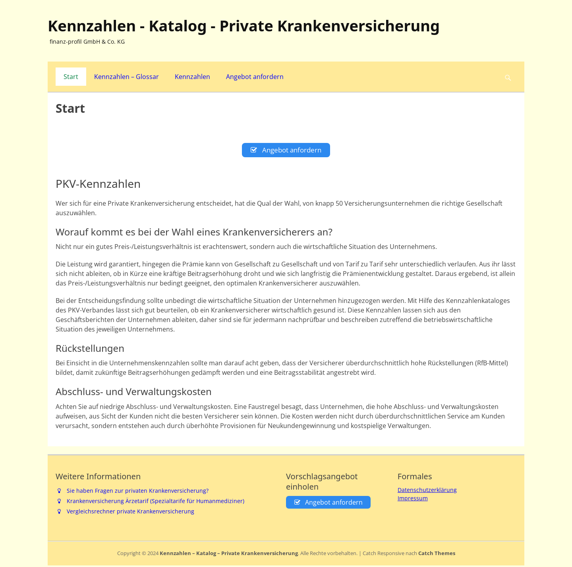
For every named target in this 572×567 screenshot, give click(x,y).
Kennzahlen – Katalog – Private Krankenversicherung (229, 555)
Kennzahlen (192, 76)
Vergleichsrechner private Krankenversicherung (130, 513)
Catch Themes (436, 555)
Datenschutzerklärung (427, 491)
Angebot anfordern (255, 76)
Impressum (413, 499)
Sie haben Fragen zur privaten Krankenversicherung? (138, 492)
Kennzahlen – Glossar (126, 76)
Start (71, 76)
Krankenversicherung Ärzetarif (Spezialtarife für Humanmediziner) (155, 503)
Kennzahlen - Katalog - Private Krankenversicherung (244, 25)
